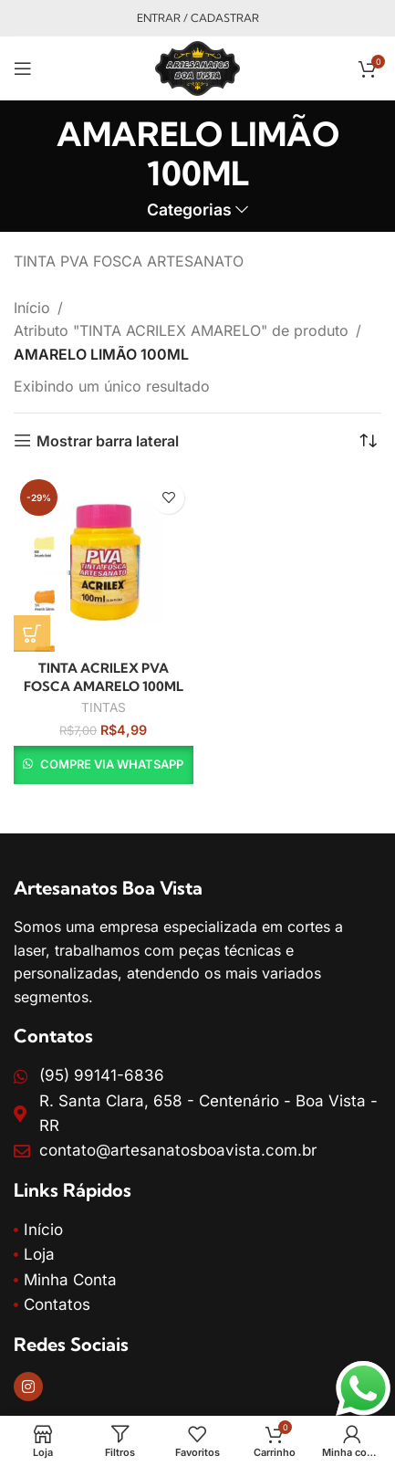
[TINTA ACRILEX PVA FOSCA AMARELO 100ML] (103, 563)
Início (32, 307)
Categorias (189, 210)
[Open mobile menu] (23, 68)
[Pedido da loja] (367, 441)
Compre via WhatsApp (111, 764)
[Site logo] (197, 67)
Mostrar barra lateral (107, 440)
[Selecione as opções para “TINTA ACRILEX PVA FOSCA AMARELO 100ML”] (32, 633)
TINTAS (103, 707)
